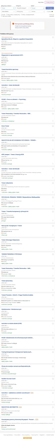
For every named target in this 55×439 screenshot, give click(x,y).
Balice (4, 46)
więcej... (3, 74)
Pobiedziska (6, 412)
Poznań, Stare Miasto (8, 176)
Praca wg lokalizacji (8, 435)
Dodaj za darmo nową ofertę (22, 27)
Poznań (4, 62)
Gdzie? (32, 5)
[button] (53, 37)
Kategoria (18, 5)
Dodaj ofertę (49, 2)
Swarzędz (5, 274)
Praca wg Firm (34, 435)
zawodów (51, 16)
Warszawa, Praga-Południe (9, 302)
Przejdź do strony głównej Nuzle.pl (23, 26)
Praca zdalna (17, 435)
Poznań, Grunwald (7, 316)
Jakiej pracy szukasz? (6, 5)
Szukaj (50, 8)
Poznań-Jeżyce (6, 78)
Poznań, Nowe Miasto (8, 133)
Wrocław (5, 386)
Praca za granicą (26, 435)
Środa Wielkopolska (7, 288)
